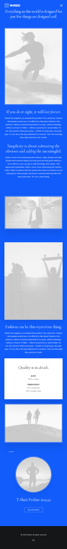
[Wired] (12, 5)
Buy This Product (33, 510)
